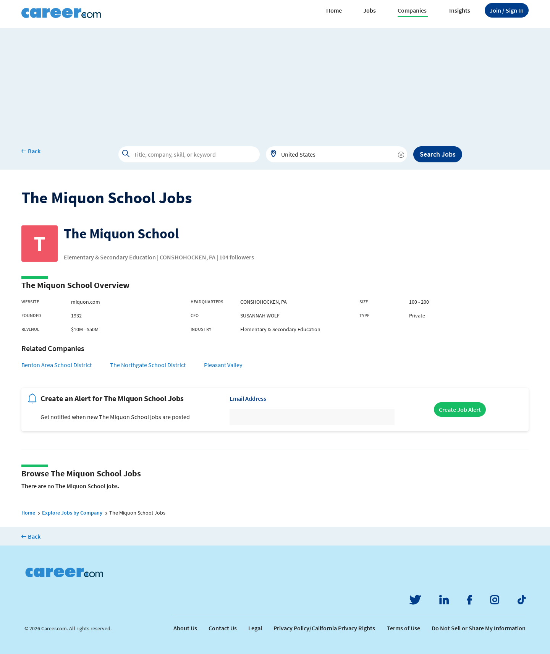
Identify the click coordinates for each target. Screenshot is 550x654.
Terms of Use (403, 628)
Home (334, 10)
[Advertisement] (275, 81)
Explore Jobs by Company (72, 512)
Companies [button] (412, 10)
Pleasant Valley (223, 365)
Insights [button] (459, 10)
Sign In (507, 10)
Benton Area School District (56, 365)
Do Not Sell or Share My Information (479, 628)
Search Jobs (438, 154)
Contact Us (223, 628)
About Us (185, 628)
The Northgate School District (148, 365)
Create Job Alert (460, 409)
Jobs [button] (369, 10)
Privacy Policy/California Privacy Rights (324, 628)
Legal (255, 628)
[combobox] (336, 154)
